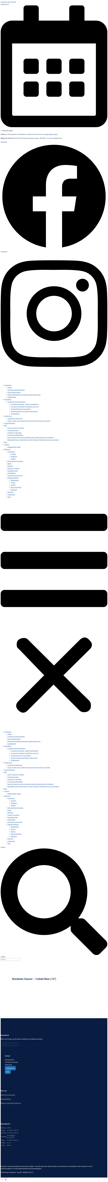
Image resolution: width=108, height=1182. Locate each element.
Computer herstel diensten (16, 402)
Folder (9, 388)
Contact (6, 445)
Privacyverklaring (6, 1099)
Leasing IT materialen (14, 433)
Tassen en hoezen (13, 468)
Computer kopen (13, 430)
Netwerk (10, 466)
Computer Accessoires (14, 475)
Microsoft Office (16, 487)
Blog (5, 442)
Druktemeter (15, 414)
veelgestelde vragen (51, 134)
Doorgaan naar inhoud (8, 2)
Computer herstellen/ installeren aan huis (25, 407)
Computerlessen (9, 423)
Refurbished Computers (15, 461)
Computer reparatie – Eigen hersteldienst (24, 404)
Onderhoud (8, 416)
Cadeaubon (11, 494)
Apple (9, 464)
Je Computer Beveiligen (15, 435)
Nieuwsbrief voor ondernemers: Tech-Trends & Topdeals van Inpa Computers (33, 440)
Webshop (7, 449)
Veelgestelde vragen (14, 447)
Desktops (14, 456)
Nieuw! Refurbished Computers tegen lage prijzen (23, 395)
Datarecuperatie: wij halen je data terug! (24, 411)
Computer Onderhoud (14, 418)
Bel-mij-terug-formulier (31, 138)
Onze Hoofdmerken (14, 392)
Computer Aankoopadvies (16, 390)
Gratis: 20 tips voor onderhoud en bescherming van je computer (28, 421)
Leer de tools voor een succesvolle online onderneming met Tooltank (30, 437)
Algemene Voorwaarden (8, 1095)
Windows (14, 490)
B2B (5, 426)
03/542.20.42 (8, 1064)
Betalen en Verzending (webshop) (11, 1103)
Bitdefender (15, 480)
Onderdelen (11, 473)
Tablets (13, 459)
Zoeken (3, 847)
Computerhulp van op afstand (21, 409)
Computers (7, 385)
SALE (9, 497)
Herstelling (7, 399)
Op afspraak (12, 1135)
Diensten (10, 492)
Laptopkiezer (11, 397)
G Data (13, 483)
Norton (13, 485)
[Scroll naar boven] (2, 1179)
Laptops (13, 454)
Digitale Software (13, 478)
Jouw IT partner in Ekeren (15, 428)
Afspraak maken (7, 130)
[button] (54, 614)
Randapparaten (12, 471)
